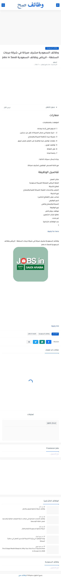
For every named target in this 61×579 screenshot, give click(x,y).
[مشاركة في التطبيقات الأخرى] (29, 342)
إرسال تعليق (51, 423)
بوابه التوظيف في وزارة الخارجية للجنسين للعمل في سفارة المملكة (26, 540)
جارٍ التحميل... (54, 454)
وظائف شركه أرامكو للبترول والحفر (34, 509)
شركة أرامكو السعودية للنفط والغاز (33, 529)
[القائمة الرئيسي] (57, 5)
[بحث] (3, 5)
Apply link (55, 326)
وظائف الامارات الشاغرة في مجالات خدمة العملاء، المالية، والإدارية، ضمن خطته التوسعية (23, 520)
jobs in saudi (32, 334)
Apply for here (53, 232)
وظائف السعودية (52, 48)
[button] (48, 342)
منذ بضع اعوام (39, 536)
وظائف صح (22, 575)
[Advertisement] (30, 27)
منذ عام (41, 507)
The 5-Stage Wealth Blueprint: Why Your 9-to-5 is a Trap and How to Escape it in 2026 (23, 550)
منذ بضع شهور (39, 546)
